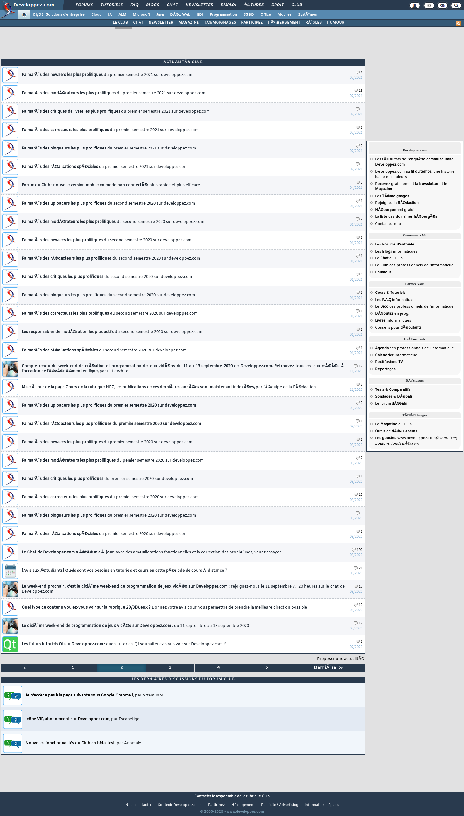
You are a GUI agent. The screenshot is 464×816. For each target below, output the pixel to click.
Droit (277, 5)
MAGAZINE (189, 22)
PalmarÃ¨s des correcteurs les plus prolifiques (110, 130)
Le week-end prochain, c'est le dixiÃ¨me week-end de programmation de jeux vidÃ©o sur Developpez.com (183, 589)
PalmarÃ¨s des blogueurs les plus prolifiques (109, 148)
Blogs (152, 5)
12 (358, 495)
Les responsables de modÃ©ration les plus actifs (112, 332)
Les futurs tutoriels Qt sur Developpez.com (124, 644)
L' (383, 272)
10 (358, 605)
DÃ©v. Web (180, 15)
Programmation (223, 15)
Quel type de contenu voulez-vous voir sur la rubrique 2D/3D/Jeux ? (164, 607)
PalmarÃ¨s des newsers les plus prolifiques (106, 240)
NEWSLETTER (161, 22)
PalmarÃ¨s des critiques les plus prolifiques (107, 277)
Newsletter (199, 5)
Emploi (228, 5)
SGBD (248, 15)
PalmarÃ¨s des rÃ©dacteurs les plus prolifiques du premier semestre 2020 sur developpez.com (111, 424)
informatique (396, 355)
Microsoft (141, 15)
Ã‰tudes (253, 5)
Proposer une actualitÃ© (340, 659)
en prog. (392, 314)
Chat (172, 5)
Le (381, 258)
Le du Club (393, 424)
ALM (122, 15)
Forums (84, 5)
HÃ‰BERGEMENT (284, 22)
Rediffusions (389, 362)
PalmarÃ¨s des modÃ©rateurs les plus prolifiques (113, 222)
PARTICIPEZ (252, 22)
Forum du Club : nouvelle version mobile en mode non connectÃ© (111, 185)
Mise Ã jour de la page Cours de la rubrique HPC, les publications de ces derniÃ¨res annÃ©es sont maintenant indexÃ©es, (169, 387)
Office (265, 15)
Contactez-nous (389, 224)
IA (110, 15)
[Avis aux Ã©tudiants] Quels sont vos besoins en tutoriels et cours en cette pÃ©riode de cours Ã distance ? (124, 570)
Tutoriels (111, 5)
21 (358, 568)
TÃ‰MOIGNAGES (220, 22)
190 (357, 550)
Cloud (96, 15)
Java (160, 15)
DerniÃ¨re (328, 668)
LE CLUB (120, 22)
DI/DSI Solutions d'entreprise (59, 15)
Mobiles (284, 15)
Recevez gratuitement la (407, 184)
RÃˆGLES (313, 22)
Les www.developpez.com (405, 438)
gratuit (395, 210)
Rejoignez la (397, 203)
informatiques (393, 320)
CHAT (138, 22)
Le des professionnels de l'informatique (414, 265)
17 (358, 366)
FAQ (134, 5)
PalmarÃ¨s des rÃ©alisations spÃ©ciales (105, 166)
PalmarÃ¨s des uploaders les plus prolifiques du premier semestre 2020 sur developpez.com (109, 405)
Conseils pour (398, 327)
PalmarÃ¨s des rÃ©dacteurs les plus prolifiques (111, 258)
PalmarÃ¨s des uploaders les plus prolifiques (108, 203)
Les (392, 196)
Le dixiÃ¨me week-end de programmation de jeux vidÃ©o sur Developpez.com (135, 626)
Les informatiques (396, 251)
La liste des (406, 217)
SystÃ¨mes (307, 15)
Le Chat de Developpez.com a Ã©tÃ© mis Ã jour (151, 552)
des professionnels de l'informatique (414, 348)
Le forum (391, 403)
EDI (200, 15)
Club (296, 5)
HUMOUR (335, 22)
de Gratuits (396, 431)
